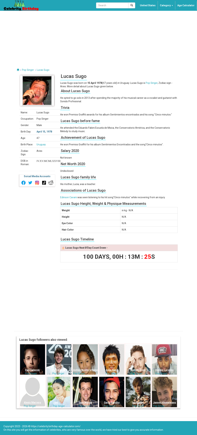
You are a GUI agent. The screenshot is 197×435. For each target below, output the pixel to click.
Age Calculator (186, 5)
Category (166, 5)
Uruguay (41, 144)
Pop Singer (151, 83)
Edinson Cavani (68, 197)
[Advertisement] (98, 37)
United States (148, 5)
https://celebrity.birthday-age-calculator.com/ (56, 426)
